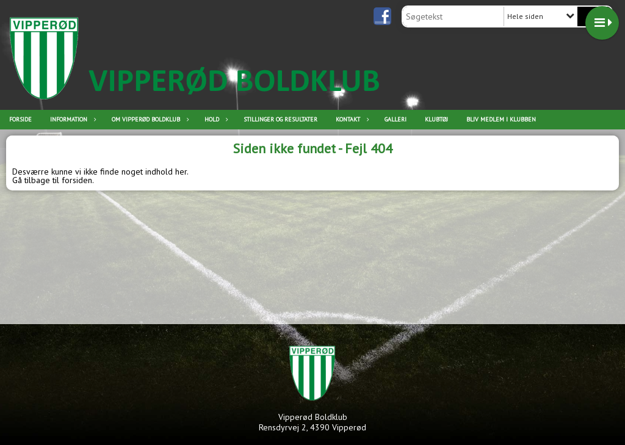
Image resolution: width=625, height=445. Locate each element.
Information (71, 119)
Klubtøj (436, 119)
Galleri (395, 119)
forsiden (77, 180)
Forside (20, 119)
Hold (214, 119)
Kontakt (351, 119)
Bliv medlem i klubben (501, 119)
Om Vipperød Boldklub (149, 119)
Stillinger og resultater (280, 119)
